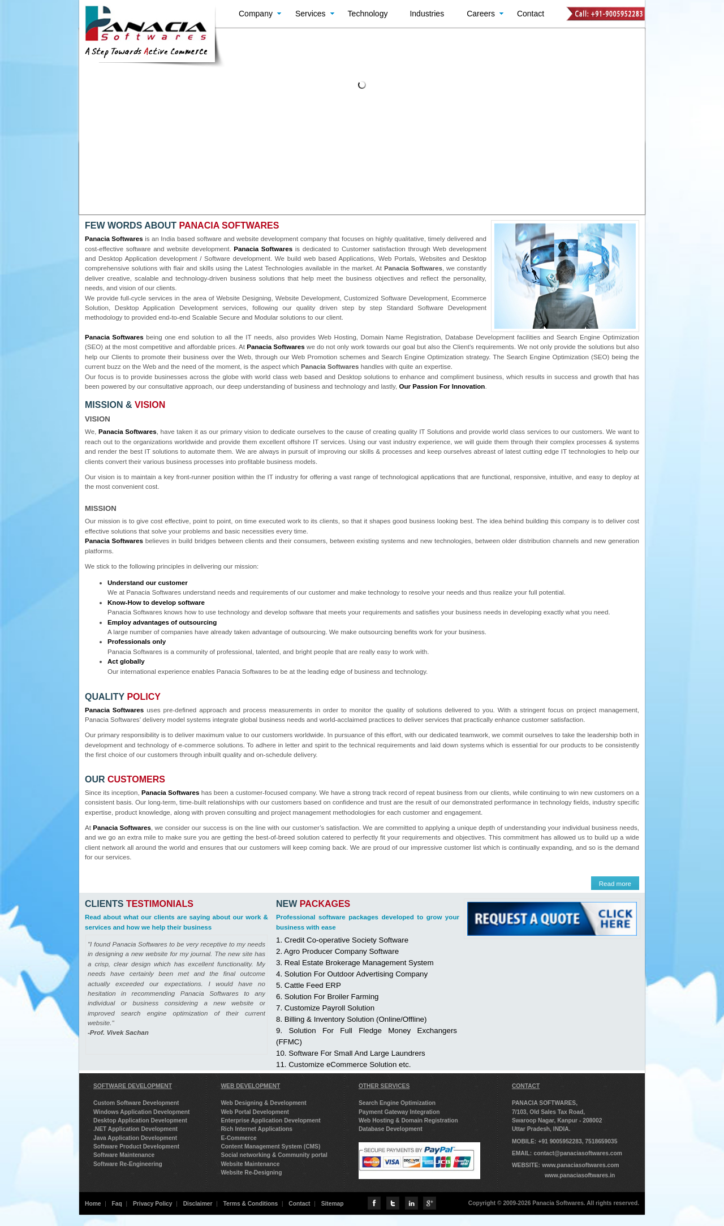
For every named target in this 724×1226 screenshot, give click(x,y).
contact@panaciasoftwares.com (577, 1153)
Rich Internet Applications (256, 1129)
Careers (481, 13)
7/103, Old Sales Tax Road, (548, 1112)
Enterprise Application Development (270, 1120)
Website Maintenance (250, 1164)
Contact (530, 13)
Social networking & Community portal (274, 1155)
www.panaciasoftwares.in (580, 1175)
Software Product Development (136, 1146)
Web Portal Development (255, 1112)
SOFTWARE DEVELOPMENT (132, 1086)
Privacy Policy (153, 1204)
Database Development (391, 1129)
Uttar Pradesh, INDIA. (541, 1129)
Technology (368, 13)
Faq (117, 1204)
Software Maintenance (123, 1155)
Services (310, 13)
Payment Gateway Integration (399, 1112)
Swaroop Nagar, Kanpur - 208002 (557, 1120)
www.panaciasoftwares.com (580, 1165)
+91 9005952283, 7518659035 (577, 1141)
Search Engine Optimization (397, 1103)
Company (256, 13)
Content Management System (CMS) (270, 1146)
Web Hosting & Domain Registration (408, 1120)
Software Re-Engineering (127, 1164)
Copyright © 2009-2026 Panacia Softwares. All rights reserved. (553, 1203)
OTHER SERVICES (384, 1086)
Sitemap (332, 1204)
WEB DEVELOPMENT (250, 1086)
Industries (427, 13)
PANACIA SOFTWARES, (545, 1103)
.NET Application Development (135, 1129)
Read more (615, 883)
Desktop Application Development (140, 1120)
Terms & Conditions (250, 1204)
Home (93, 1204)
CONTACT (526, 1086)
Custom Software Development (136, 1103)
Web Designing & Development (263, 1103)
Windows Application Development (141, 1112)
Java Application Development (135, 1138)
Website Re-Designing (251, 1172)
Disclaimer (198, 1204)
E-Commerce (238, 1138)
